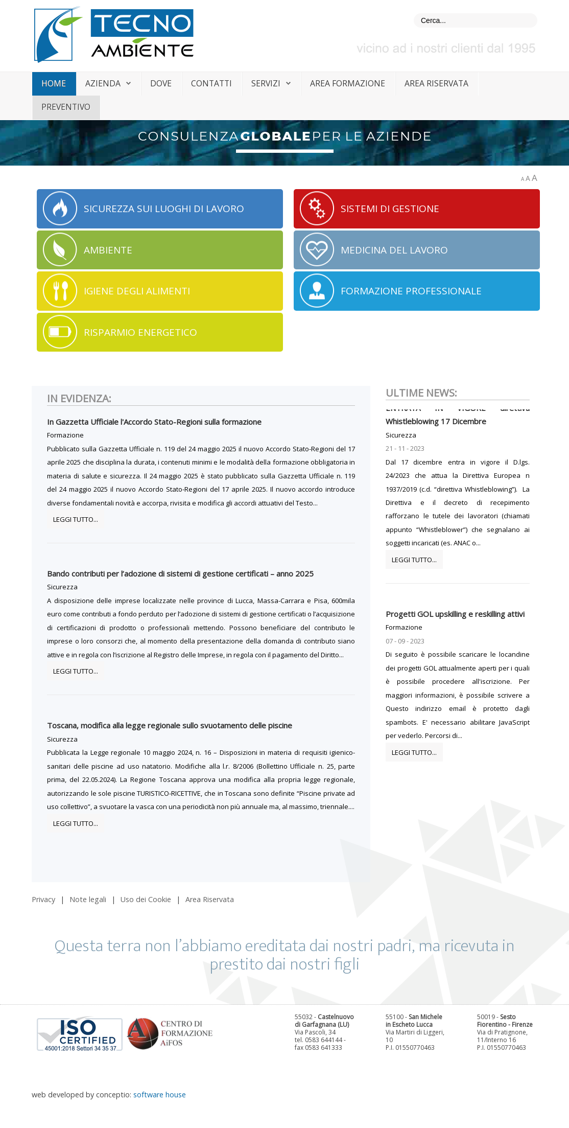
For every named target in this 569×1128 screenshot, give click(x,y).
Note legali (87, 899)
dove (161, 83)
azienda (103, 83)
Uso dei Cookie (146, 899)
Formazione (65, 435)
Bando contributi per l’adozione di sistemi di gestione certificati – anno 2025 (180, 573)
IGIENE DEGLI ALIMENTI (137, 290)
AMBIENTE (108, 250)
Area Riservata (209, 899)
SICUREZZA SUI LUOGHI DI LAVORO (164, 208)
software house (159, 1094)
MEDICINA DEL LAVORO (394, 250)
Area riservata (436, 83)
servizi (265, 83)
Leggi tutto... (75, 519)
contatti (211, 83)
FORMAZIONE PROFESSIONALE (411, 290)
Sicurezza (62, 586)
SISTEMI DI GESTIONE (390, 208)
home (53, 83)
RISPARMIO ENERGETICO (140, 332)
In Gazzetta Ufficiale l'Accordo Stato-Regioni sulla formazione (154, 422)
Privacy (43, 899)
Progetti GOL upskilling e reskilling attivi (455, 618)
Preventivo (65, 106)
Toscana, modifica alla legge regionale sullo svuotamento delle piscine (169, 725)
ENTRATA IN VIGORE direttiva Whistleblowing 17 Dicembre (458, 418)
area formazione (347, 83)
